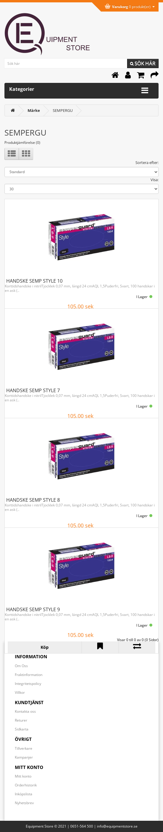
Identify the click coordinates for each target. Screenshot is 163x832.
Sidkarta (21, 729)
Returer (21, 720)
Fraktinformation (28, 674)
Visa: (155, 179)
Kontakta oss (25, 711)
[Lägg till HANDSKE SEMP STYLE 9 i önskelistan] (100, 647)
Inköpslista (23, 793)
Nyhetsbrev (24, 802)
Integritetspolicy (28, 683)
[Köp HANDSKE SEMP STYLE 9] (45, 647)
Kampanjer (24, 757)
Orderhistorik (26, 785)
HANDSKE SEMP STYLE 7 (33, 390)
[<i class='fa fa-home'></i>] (13, 110)
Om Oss (21, 665)
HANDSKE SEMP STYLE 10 (34, 281)
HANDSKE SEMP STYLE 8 (33, 500)
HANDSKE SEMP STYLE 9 (33, 609)
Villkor (20, 692)
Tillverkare (23, 748)
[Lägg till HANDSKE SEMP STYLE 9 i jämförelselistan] (137, 647)
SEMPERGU (63, 110)
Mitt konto (23, 776)
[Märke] (34, 110)
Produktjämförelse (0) (22, 142)
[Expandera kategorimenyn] (145, 91)
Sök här (143, 63)
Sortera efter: (147, 162)
